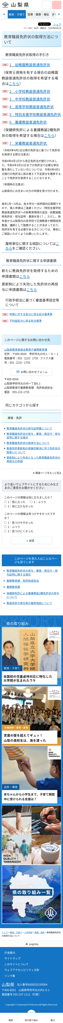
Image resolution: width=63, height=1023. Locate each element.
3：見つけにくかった (20, 531)
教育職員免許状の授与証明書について (29, 428)
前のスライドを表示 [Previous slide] (4, 14)
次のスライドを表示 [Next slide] (59, 14)
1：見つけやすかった (20, 523)
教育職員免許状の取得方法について (28, 443)
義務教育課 (13, 587)
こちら (14, 83)
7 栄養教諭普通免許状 (28, 143)
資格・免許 (15, 417)
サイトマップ (12, 958)
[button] (46, 5)
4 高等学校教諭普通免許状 (31, 106)
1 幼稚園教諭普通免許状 (29, 64)
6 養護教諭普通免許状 (28, 122)
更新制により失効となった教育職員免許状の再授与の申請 (33, 459)
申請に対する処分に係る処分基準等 (30, 314)
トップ (5, 932)
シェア (57, 24)
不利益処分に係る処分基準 (25, 321)
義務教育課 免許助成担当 (23, 580)
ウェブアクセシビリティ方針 (21, 970)
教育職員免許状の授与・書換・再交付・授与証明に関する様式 (33, 435)
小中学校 (28, 932)
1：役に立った (16, 502)
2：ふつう (40, 502)
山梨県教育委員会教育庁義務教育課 (25, 350)
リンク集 (9, 976)
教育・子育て (16, 932)
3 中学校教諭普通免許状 (29, 99)
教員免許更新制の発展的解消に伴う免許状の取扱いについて (33, 450)
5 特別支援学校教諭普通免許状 (35, 114)
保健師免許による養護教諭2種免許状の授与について (33, 595)
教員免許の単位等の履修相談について (29, 603)
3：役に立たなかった (20, 506)
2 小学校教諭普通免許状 (29, 91)
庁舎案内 (9, 953)
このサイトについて (16, 964)
